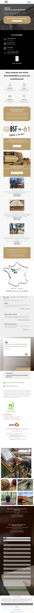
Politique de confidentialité (19, 611)
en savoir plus (26, 329)
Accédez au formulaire (17, 515)
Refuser (17, 606)
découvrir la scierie (24, 308)
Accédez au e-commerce (17, 531)
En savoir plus (17, 146)
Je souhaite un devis (17, 20)
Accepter (17, 604)
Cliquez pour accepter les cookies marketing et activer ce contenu (17, 539)
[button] (32, 596)
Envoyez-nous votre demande (17, 255)
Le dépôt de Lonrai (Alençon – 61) (17, 140)
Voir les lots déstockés (17, 172)
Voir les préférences (17, 609)
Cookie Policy (13, 611)
